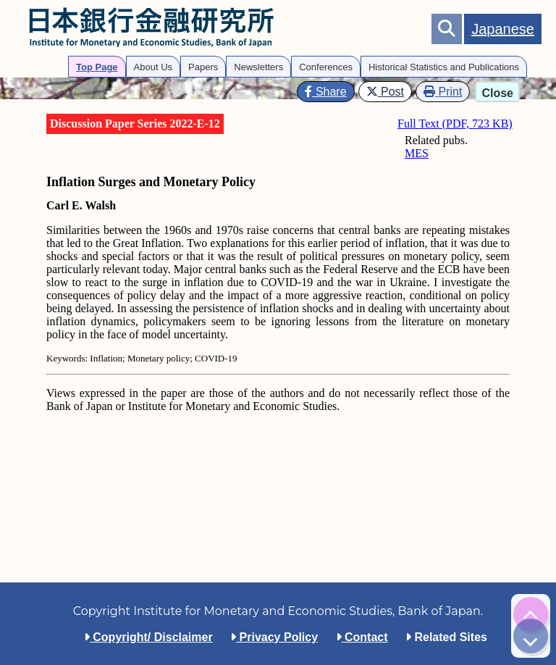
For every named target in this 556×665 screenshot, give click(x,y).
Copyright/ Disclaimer (148, 637)
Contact (362, 637)
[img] (530, 614)
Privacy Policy (274, 637)
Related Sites (446, 637)
